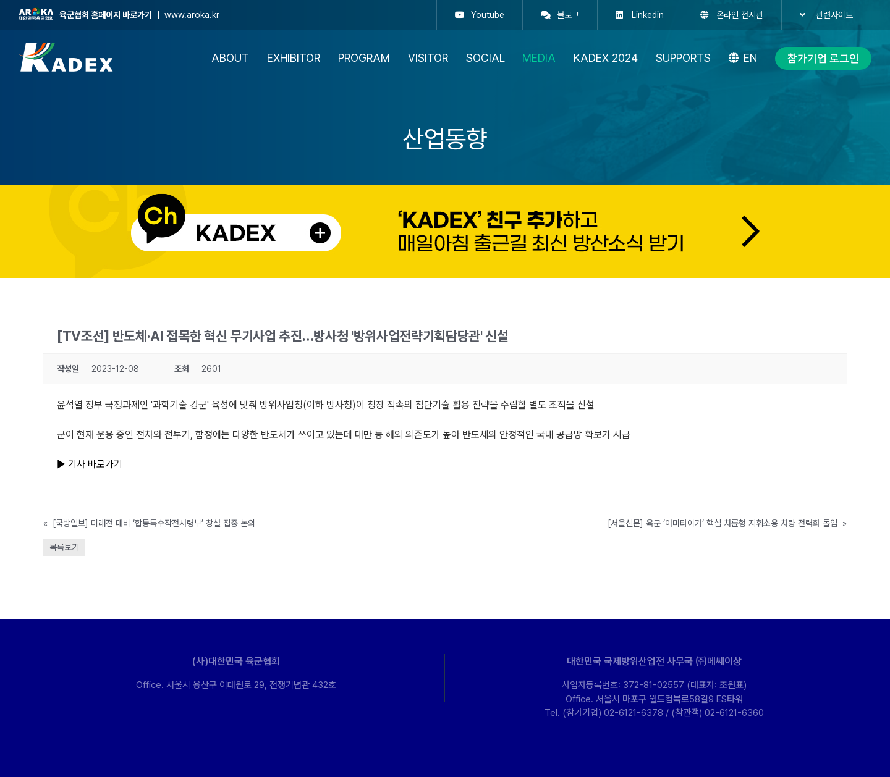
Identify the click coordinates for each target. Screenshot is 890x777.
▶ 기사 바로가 (85, 464)
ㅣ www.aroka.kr (119, 15)
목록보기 (64, 547)
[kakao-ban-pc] (445, 190)
